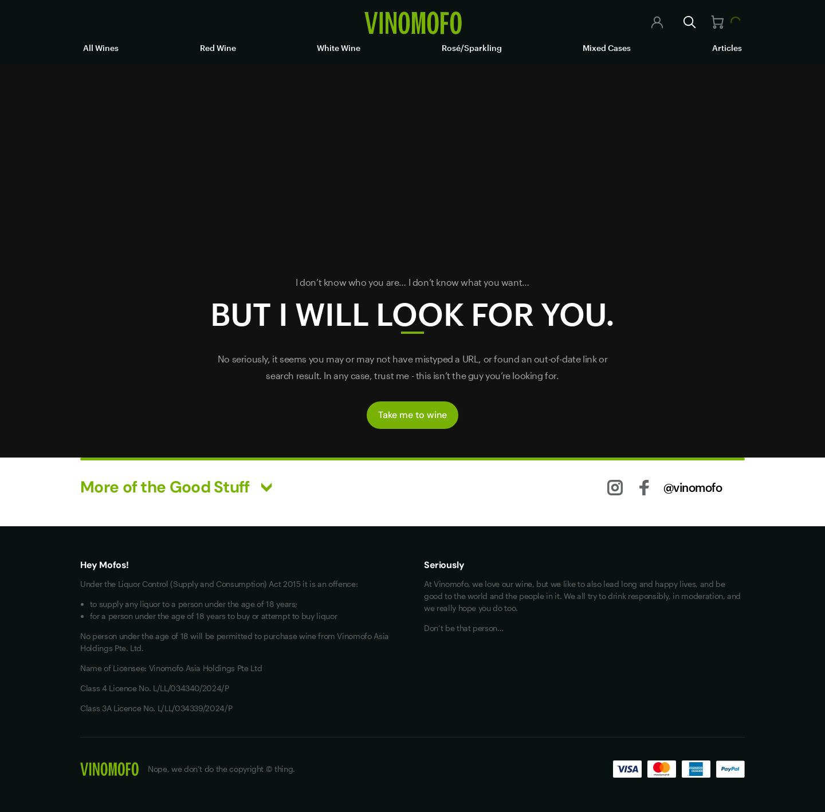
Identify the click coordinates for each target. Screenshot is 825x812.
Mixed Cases (607, 48)
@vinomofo (692, 487)
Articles (727, 48)
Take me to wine (412, 415)
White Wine (338, 48)
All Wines (101, 48)
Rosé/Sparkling (472, 48)
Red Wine (218, 48)
